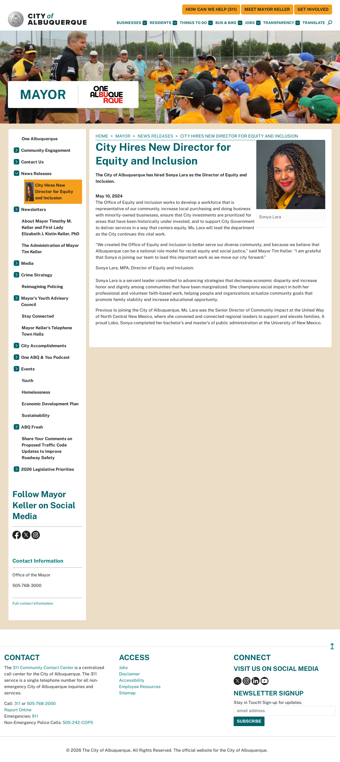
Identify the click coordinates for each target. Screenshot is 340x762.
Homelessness (36, 392)
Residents (163, 23)
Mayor (122, 136)
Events (28, 368)
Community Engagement (45, 150)
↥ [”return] (332, 646)
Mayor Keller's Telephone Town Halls (47, 331)
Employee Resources (139, 686)
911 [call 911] (35, 716)
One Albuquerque (40, 138)
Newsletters (33, 209)
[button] (314, 23)
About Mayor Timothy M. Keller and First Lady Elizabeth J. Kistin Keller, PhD (50, 227)
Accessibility (131, 680)
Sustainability (36, 415)
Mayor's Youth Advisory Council (44, 301)
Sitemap (127, 692)
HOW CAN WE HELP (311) (211, 9)
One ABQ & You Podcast (45, 357)
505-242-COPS (78, 722)
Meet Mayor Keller (267, 9)
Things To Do (196, 23)
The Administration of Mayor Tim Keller (50, 248)
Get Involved (313, 9)
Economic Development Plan (50, 403)
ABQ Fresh (32, 427)
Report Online (17, 709)
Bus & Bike (228, 23)
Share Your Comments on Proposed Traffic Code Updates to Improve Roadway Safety (47, 448)
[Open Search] (330, 22)
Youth (27, 380)
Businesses (132, 23)
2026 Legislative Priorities (47, 469)
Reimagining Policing (42, 286)
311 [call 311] (17, 703)
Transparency (281, 23)
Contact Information (37, 561)
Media (27, 263)
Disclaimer (129, 673)
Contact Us (32, 161)
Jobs (253, 23)
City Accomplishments (43, 345)
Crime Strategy (36, 274)
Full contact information (32, 603)
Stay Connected (38, 316)
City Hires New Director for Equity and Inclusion (49, 191)
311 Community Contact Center (43, 667)
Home (102, 136)
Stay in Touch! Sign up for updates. (268, 702)
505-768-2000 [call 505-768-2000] (41, 703)
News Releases (155, 136)
